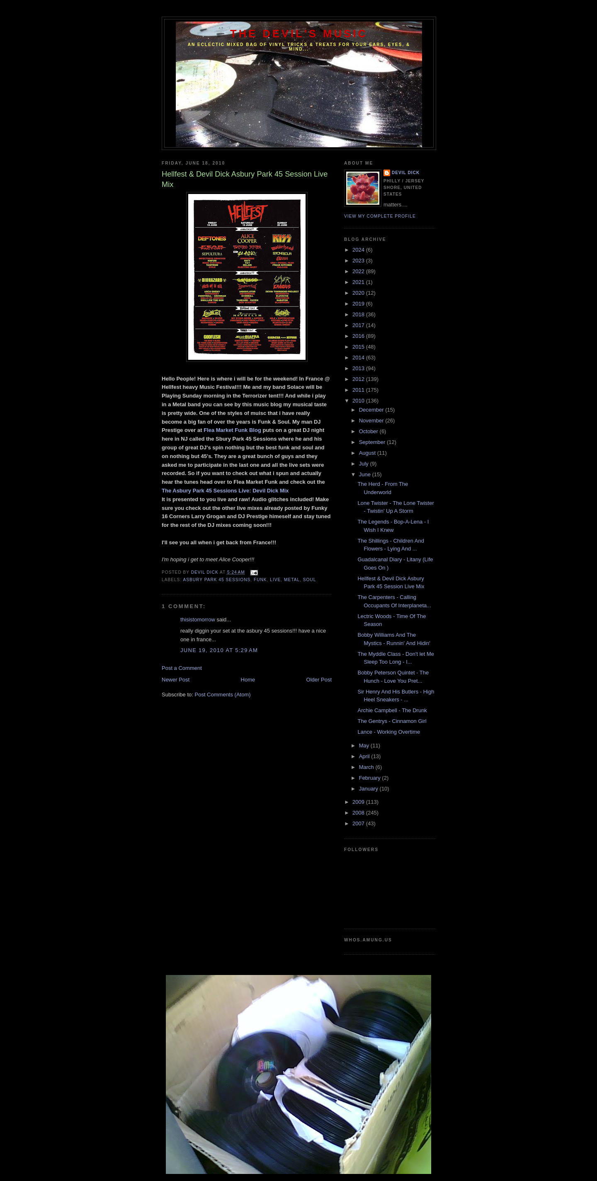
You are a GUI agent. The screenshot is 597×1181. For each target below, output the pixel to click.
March (367, 767)
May (365, 745)
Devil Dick (406, 172)
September (373, 442)
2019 (359, 304)
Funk (260, 579)
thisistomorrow (197, 619)
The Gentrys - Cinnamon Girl (391, 721)
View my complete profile (380, 216)
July (364, 464)
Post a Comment (182, 668)
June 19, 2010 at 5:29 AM (219, 650)
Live (275, 579)
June (365, 474)
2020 (359, 293)
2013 (359, 368)
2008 (359, 813)
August (368, 453)
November (372, 420)
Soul (309, 579)
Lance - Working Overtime (388, 732)
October (369, 431)
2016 (359, 336)
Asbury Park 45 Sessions (216, 579)
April (365, 756)
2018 (359, 314)
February (370, 778)
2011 (359, 390)
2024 (359, 250)
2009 (359, 802)
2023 (359, 260)
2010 (359, 401)
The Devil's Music (299, 33)
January (369, 789)
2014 (359, 357)
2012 (359, 379)
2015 (359, 347)
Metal (292, 579)
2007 (359, 823)
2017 (359, 325)
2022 (359, 271)
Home (248, 680)
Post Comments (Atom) (223, 694)
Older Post (319, 680)
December (372, 410)
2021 (359, 282)
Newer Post (175, 680)
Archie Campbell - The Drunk (392, 710)
